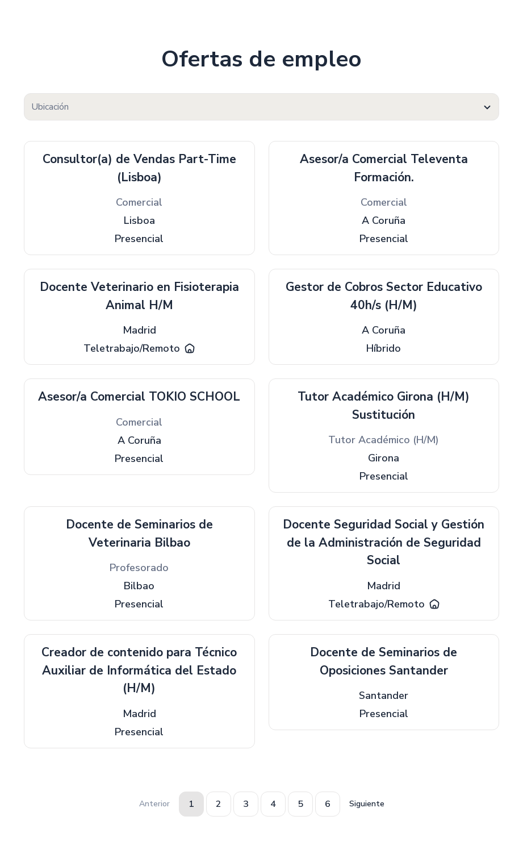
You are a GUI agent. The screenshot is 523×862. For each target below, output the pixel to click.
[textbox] (261, 107)
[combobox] (261, 106)
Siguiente (366, 803)
